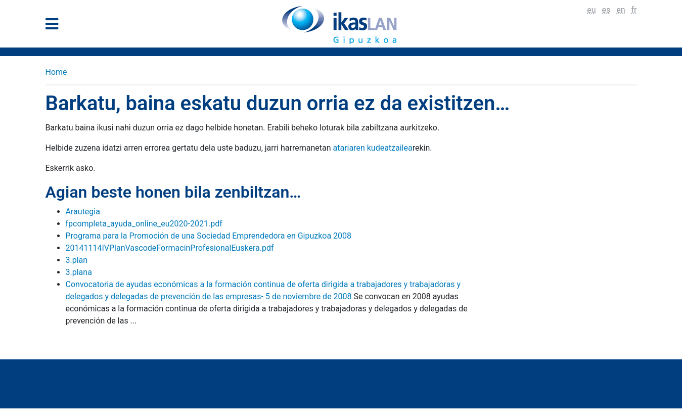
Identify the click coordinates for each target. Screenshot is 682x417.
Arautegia (83, 211)
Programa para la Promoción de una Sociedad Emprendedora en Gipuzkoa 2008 (209, 236)
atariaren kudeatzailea (372, 148)
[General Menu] (55, 26)
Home (56, 72)
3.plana (79, 272)
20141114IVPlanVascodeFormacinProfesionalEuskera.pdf (170, 248)
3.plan (77, 260)
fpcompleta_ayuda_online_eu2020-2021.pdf (144, 223)
